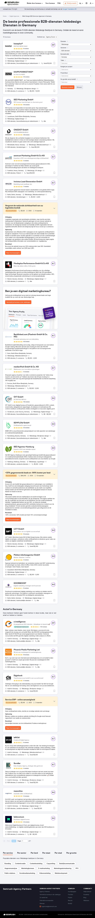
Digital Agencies (14, 16)
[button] (81, 3)
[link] (50, 3)
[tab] (8, 853)
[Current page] (25, 841)
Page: (19, 841)
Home (5, 16)
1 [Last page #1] (30, 841)
